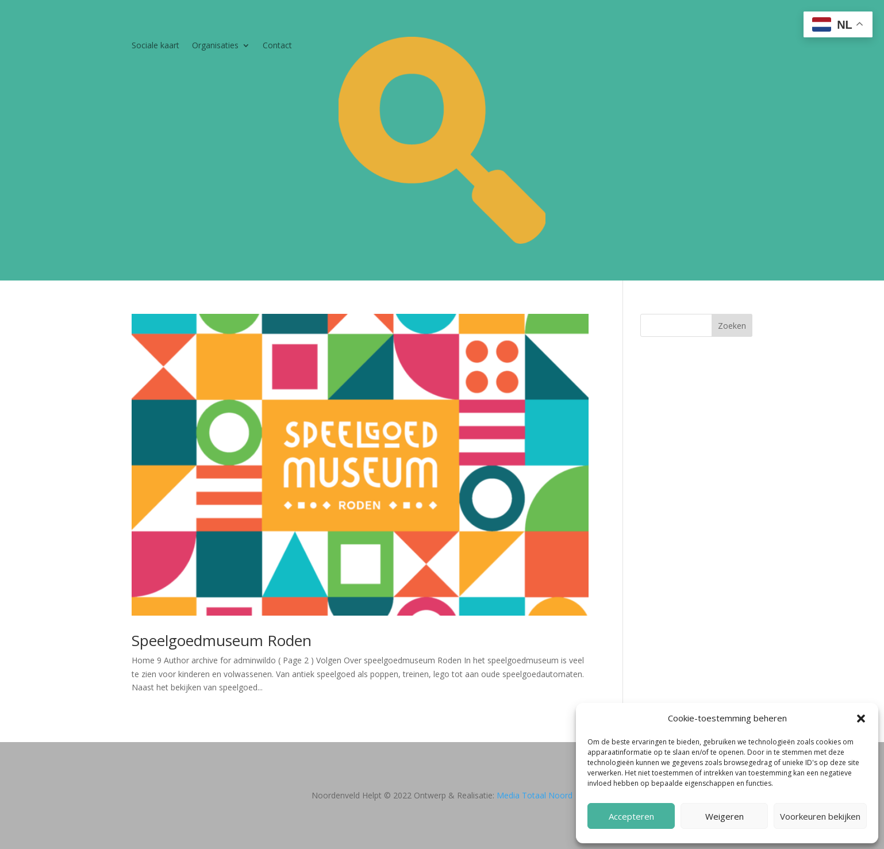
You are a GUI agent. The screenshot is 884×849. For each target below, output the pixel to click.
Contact (277, 46)
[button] (861, 718)
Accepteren (631, 816)
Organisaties (215, 46)
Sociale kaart (155, 46)
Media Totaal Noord (534, 795)
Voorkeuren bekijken (820, 816)
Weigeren (724, 816)
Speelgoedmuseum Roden (222, 640)
